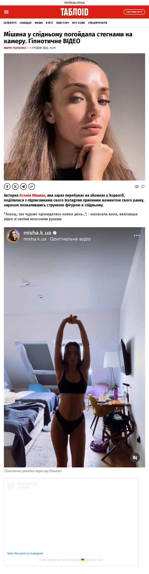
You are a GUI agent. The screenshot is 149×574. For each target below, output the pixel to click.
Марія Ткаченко (15, 48)
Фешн (39, 23)
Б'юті (49, 23)
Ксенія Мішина (32, 195)
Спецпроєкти (97, 23)
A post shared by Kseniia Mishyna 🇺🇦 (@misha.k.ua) (71, 559)
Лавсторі (62, 23)
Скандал (25, 23)
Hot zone (78, 23)
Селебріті (9, 23)
